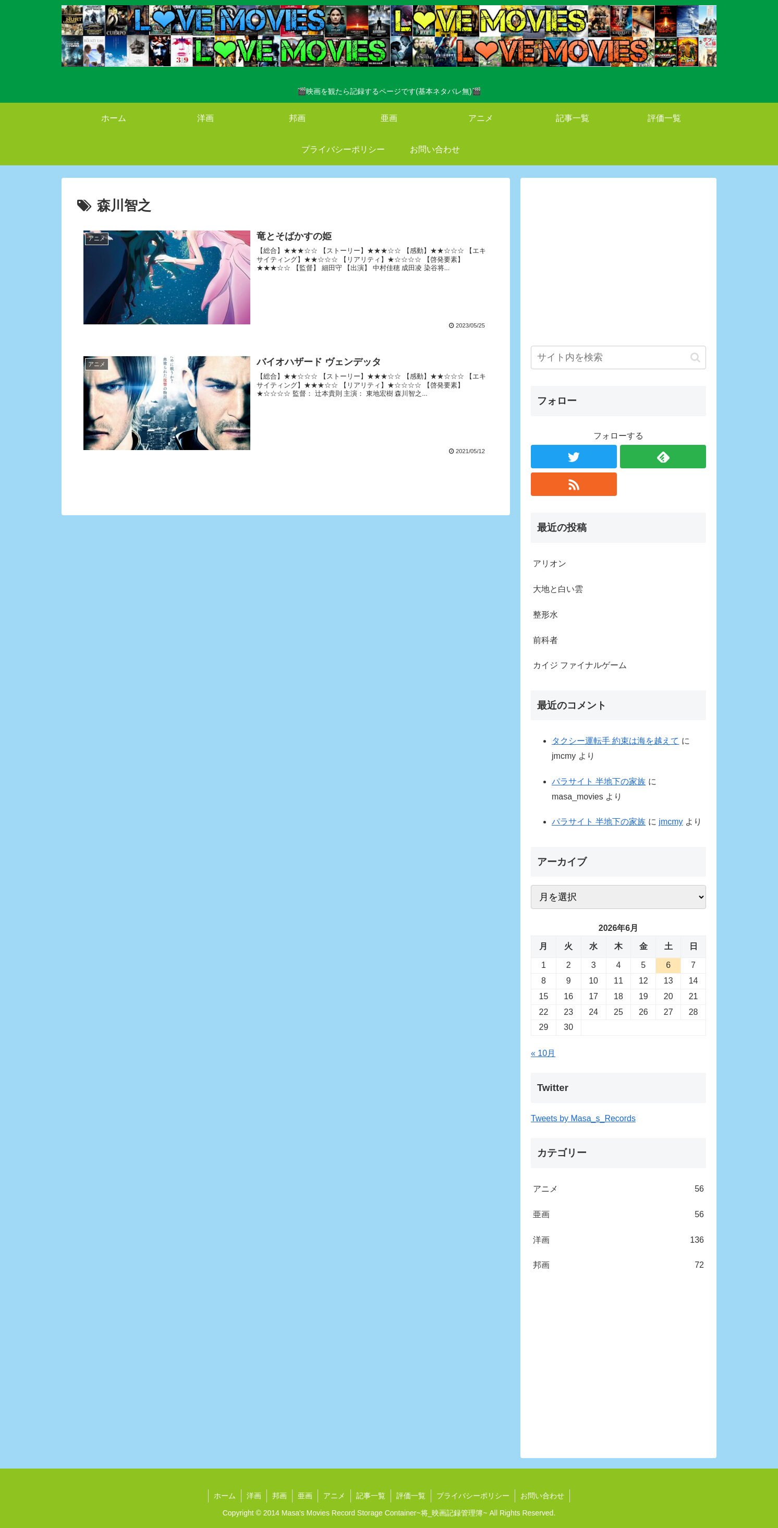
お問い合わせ (542, 1495)
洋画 (618, 1240)
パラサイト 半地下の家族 (599, 781)
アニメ (618, 1189)
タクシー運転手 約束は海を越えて (615, 740)
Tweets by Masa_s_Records (583, 1118)
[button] (695, 357)
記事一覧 (370, 1495)
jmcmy (671, 821)
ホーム (225, 1495)
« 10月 (543, 1053)
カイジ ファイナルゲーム (580, 665)
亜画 (618, 1214)
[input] (618, 357)
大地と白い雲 (558, 589)
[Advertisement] (618, 261)
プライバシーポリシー (472, 1495)
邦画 (618, 1265)
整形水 (545, 614)
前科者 (545, 640)
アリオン (549, 563)
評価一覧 (411, 1495)
